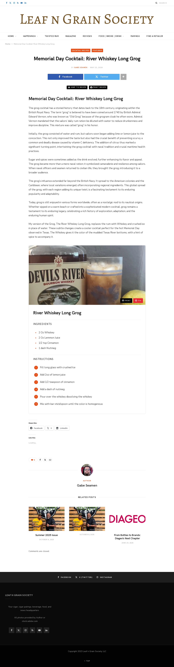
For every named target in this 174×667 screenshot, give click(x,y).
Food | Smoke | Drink (110, 36)
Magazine (70, 36)
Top (87, 661)
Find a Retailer (154, 36)
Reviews (87, 36)
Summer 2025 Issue (46, 535)
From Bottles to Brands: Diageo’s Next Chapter (127, 536)
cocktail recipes (80, 50)
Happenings (29, 36)
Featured (97, 50)
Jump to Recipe (77, 87)
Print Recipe (98, 87)
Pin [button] (138, 300)
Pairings (135, 36)
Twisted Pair (52, 36)
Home (11, 36)
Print (126, 300)
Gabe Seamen (80, 67)
